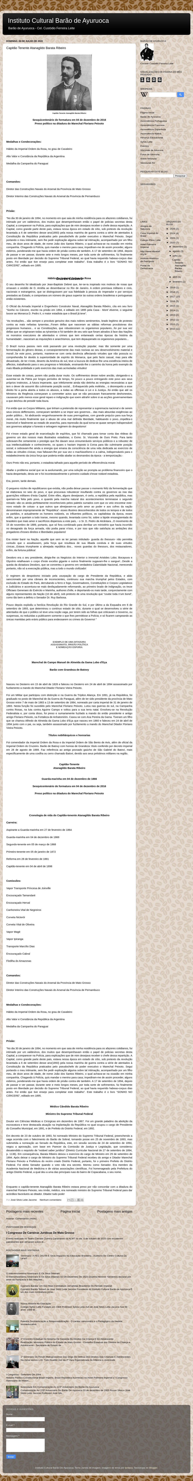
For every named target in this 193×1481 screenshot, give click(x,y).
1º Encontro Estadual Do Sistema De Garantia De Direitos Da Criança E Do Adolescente (67, 1339)
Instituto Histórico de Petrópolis (149, 259)
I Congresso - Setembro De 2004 (23, 1374)
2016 (173, 301)
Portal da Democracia (146, 267)
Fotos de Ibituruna (149, 154)
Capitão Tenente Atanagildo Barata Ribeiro (36, 48)
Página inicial (70, 1211)
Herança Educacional (151, 137)
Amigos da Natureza (146, 227)
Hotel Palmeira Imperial (148, 245)
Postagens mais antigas (114, 1211)
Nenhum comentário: (51, 1200)
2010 (173, 328)
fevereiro (178, 281)
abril (175, 277)
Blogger (153, 1467)
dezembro (178, 246)
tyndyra (129, 1467)
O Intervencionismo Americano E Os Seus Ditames (33, 1273)
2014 (173, 310)
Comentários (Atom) (26, 1218)
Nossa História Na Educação (36, 1303)
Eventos (144, 146)
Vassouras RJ (147, 163)
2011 (173, 324)
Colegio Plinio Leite (150, 240)
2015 (173, 306)
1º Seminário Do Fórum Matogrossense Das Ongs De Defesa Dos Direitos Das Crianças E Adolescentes (76, 1357)
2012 (173, 319)
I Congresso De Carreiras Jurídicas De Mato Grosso (40, 1232)
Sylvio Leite (146, 142)
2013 (173, 315)
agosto (177, 251)
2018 (173, 292)
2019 (173, 287)
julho (175, 255)
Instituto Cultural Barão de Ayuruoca (58, 20)
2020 (173, 242)
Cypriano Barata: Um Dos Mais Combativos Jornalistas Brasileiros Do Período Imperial (66, 1286)
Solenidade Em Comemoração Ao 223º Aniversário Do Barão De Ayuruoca (60, 1387)
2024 (173, 233)
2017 (173, 296)
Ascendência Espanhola (153, 129)
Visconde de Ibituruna (151, 150)
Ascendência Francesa (152, 125)
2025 (173, 228)
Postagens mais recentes (24, 1211)
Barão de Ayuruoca (150, 116)
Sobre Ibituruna (148, 158)
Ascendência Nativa (150, 133)
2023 (173, 238)
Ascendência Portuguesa (153, 121)
